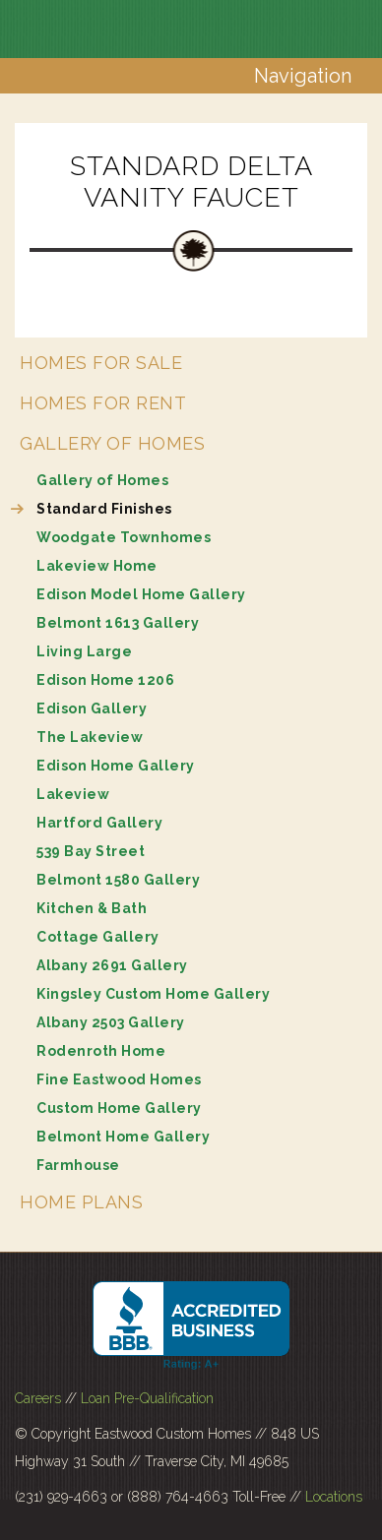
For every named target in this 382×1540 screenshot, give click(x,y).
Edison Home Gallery (115, 765)
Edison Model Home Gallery (141, 594)
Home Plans (81, 1202)
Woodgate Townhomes (123, 537)
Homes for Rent (103, 403)
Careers (38, 1398)
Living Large (84, 651)
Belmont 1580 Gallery (118, 880)
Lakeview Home (97, 566)
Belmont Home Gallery (123, 1136)
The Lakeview (89, 737)
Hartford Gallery (99, 823)
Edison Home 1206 (105, 680)
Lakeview (72, 794)
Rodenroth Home (100, 1051)
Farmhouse (78, 1165)
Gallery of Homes (112, 443)
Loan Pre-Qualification (147, 1398)
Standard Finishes (104, 509)
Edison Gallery (91, 708)
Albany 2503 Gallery (110, 1022)
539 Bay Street (90, 851)
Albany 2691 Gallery (112, 965)
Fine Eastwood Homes (119, 1079)
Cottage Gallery (97, 937)
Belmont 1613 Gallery (117, 623)
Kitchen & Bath (91, 908)
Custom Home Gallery (119, 1108)
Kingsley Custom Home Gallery (153, 994)
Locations (333, 1497)
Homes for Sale (101, 362)
